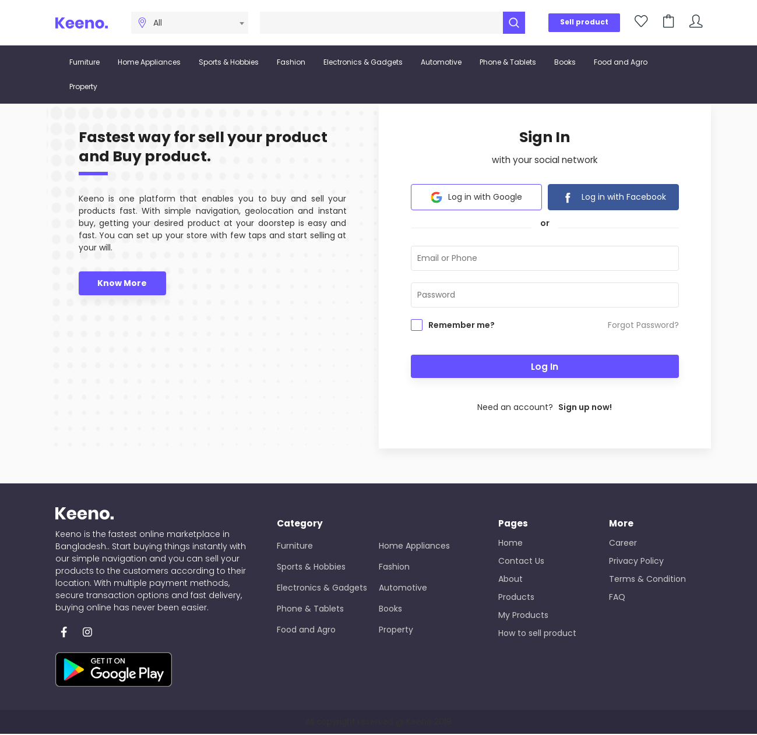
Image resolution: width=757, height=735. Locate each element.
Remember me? (461, 326)
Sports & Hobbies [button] (229, 62)
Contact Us (521, 561)
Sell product (584, 22)
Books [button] (565, 62)
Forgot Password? (643, 326)
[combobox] (197, 23)
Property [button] (83, 86)
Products (516, 597)
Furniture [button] (84, 62)
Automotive (403, 588)
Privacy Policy (636, 561)
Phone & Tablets (310, 609)
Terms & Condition (647, 579)
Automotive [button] (441, 62)
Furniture (295, 546)
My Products (523, 615)
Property (396, 630)
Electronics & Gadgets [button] (363, 62)
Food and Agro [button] (620, 62)
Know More (122, 284)
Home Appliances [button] (149, 62)
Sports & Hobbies (311, 567)
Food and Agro (306, 630)
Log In (544, 367)
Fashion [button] (291, 62)
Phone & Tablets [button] (508, 62)
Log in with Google (476, 198)
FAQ (617, 597)
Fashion (394, 567)
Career (623, 543)
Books (390, 609)
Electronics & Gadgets (322, 588)
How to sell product (537, 633)
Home (510, 543)
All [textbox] (157, 23)
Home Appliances (414, 546)
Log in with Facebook (613, 198)
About (510, 579)
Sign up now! (585, 408)
